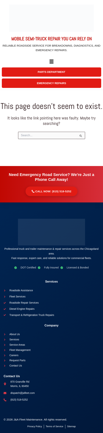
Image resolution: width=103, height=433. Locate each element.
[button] (51, 68)
